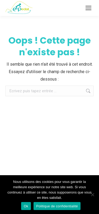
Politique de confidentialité (57, 206)
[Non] (92, 194)
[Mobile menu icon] (88, 8)
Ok (26, 206)
